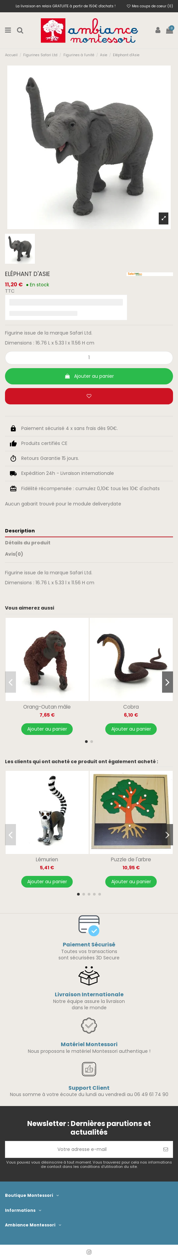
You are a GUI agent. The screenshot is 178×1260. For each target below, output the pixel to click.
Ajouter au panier (89, 376)
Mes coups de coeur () (150, 6)
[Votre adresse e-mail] (82, 1149)
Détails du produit (27, 543)
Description (20, 531)
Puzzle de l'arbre (131, 859)
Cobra (131, 706)
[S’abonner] (166, 1149)
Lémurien (47, 859)
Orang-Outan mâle (47, 706)
